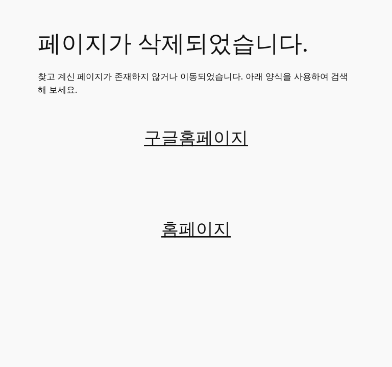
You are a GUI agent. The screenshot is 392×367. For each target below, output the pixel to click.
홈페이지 (196, 230)
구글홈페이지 (196, 138)
